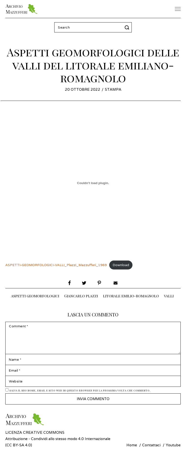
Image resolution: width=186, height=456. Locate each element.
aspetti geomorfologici (35, 295)
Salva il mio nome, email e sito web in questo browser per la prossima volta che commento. (80, 391)
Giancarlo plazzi (81, 295)
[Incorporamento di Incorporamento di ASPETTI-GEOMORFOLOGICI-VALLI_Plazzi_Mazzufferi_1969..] (93, 182)
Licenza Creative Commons (34, 433)
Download (121, 265)
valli (169, 295)
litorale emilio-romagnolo (131, 295)
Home (131, 445)
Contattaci (151, 445)
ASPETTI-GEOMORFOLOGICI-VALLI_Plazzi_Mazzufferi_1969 (56, 265)
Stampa (113, 89)
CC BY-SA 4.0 (19, 445)
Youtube (173, 445)
